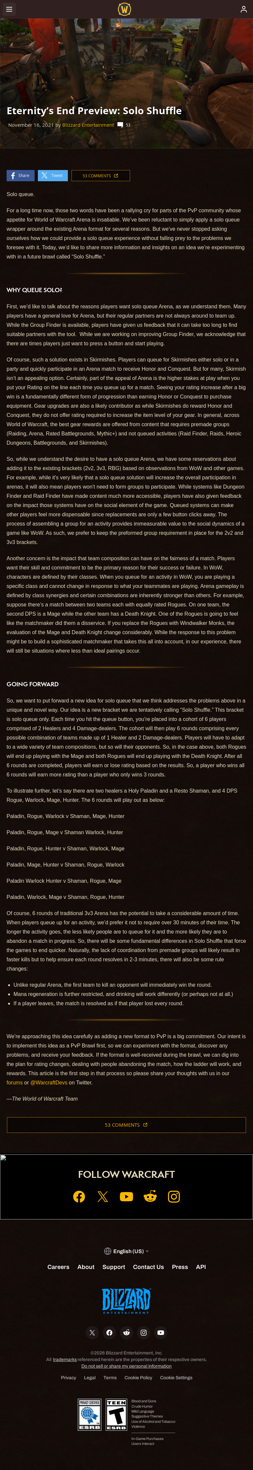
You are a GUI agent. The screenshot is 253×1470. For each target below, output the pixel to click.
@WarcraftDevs (49, 1082)
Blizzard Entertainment (88, 125)
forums (15, 1082)
